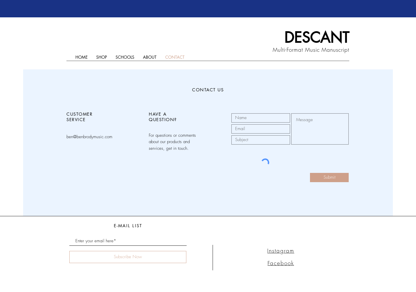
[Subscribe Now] (127, 257)
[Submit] (329, 177)
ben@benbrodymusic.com (89, 137)
